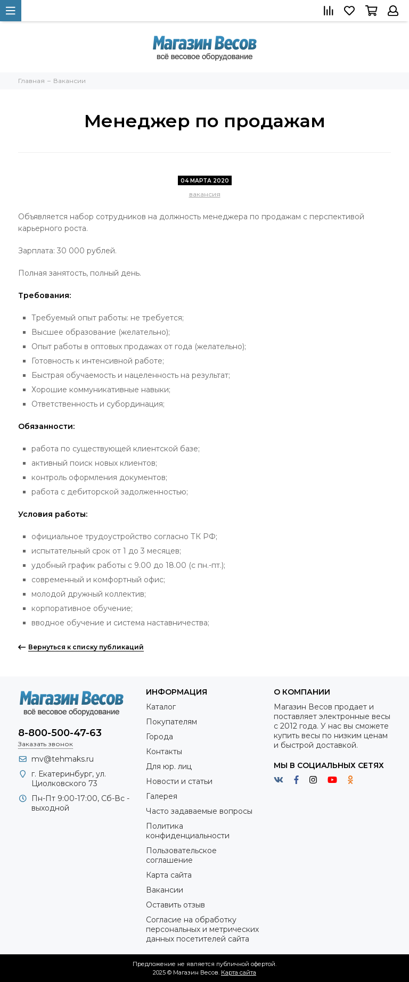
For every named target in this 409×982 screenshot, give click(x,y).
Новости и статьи (179, 781)
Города (159, 736)
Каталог (161, 707)
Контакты (164, 751)
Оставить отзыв (175, 905)
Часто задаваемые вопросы (199, 811)
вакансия (204, 194)
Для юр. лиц (169, 766)
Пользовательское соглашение (181, 855)
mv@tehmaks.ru (62, 759)
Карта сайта (169, 875)
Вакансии (164, 890)
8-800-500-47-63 (60, 733)
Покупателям (171, 722)
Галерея (161, 796)
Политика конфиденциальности (188, 830)
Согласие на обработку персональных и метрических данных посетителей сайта (202, 929)
